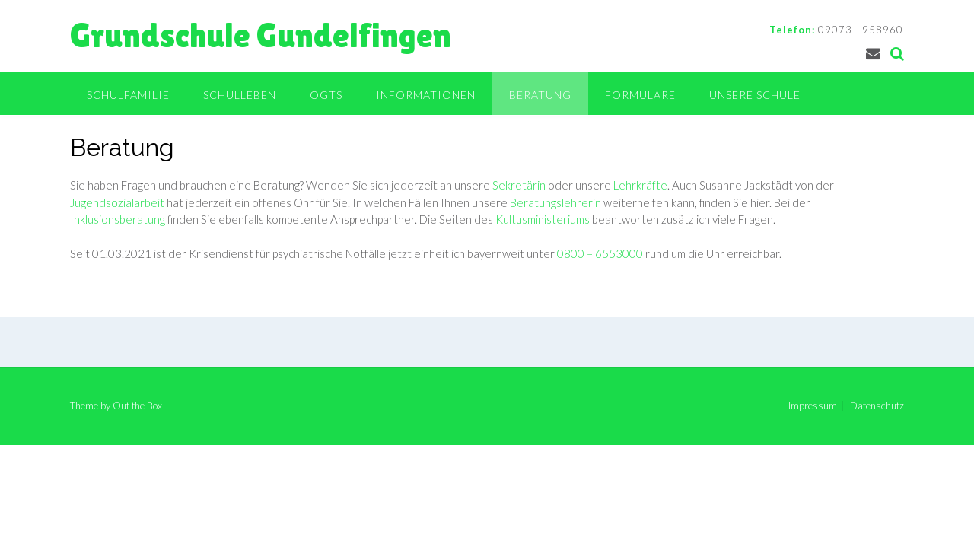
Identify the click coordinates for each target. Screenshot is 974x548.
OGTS (326, 94)
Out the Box (137, 406)
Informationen (426, 94)
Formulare (640, 94)
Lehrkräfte (640, 185)
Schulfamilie (128, 94)
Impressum (812, 406)
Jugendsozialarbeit (117, 202)
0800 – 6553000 (600, 253)
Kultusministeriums (542, 219)
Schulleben (239, 94)
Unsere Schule (755, 94)
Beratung (540, 94)
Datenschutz (877, 406)
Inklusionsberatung (117, 219)
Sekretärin (519, 185)
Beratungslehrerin (555, 202)
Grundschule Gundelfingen (260, 35)
